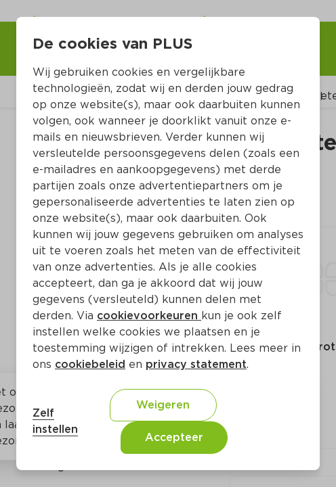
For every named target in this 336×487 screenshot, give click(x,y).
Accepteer (174, 437)
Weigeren (163, 404)
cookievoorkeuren (149, 315)
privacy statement (196, 364)
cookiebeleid (90, 364)
